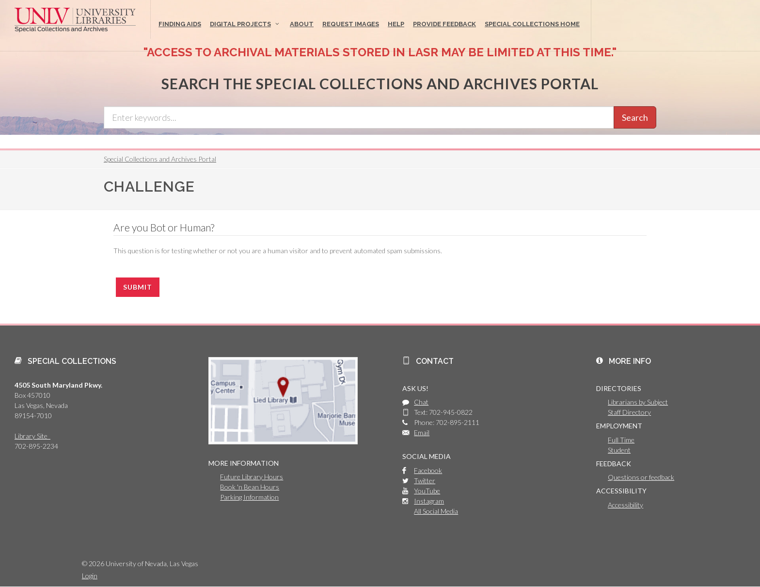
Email (421, 432)
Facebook (428, 470)
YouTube (427, 491)
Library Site (32, 436)
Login (89, 575)
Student (619, 450)
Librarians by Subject (638, 402)
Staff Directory (629, 412)
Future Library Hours (251, 477)
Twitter (424, 480)
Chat (421, 402)
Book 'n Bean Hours (249, 487)
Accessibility (625, 505)
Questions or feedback (641, 477)
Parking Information (249, 497)
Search (635, 117)
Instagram (429, 501)
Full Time (621, 440)
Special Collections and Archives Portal (160, 159)
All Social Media (436, 511)
